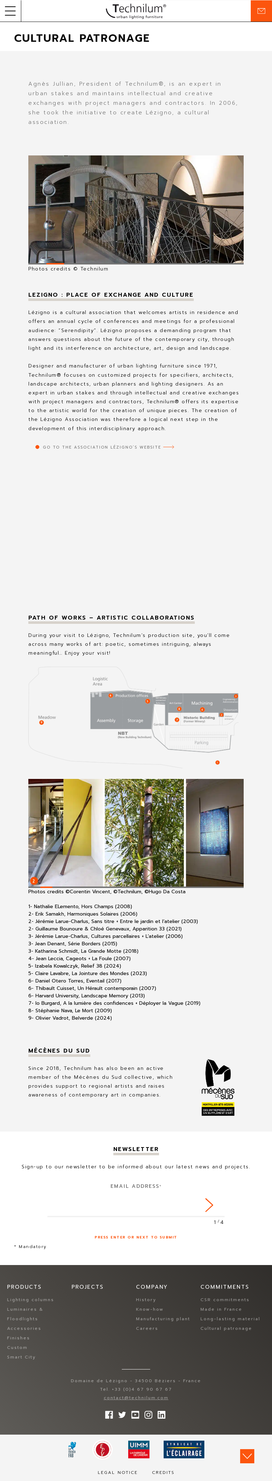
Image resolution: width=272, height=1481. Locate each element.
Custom (17, 1348)
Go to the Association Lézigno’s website (102, 447)
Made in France (221, 1309)
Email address (136, 1186)
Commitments (224, 1287)
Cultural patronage (226, 1329)
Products (24, 1287)
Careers (147, 1329)
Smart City (21, 1357)
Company (152, 1287)
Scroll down (247, 1456)
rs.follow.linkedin (160, 1413)
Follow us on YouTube (133, 1413)
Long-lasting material (230, 1319)
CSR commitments (225, 1300)
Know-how (150, 1309)
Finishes (18, 1338)
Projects (88, 1287)
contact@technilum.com (136, 1398)
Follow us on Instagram (147, 1413)
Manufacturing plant (163, 1319)
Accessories (24, 1329)
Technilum (136, 11)
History (146, 1300)
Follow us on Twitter (120, 1413)
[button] (10, 11)
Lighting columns (30, 1300)
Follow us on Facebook (107, 1413)
